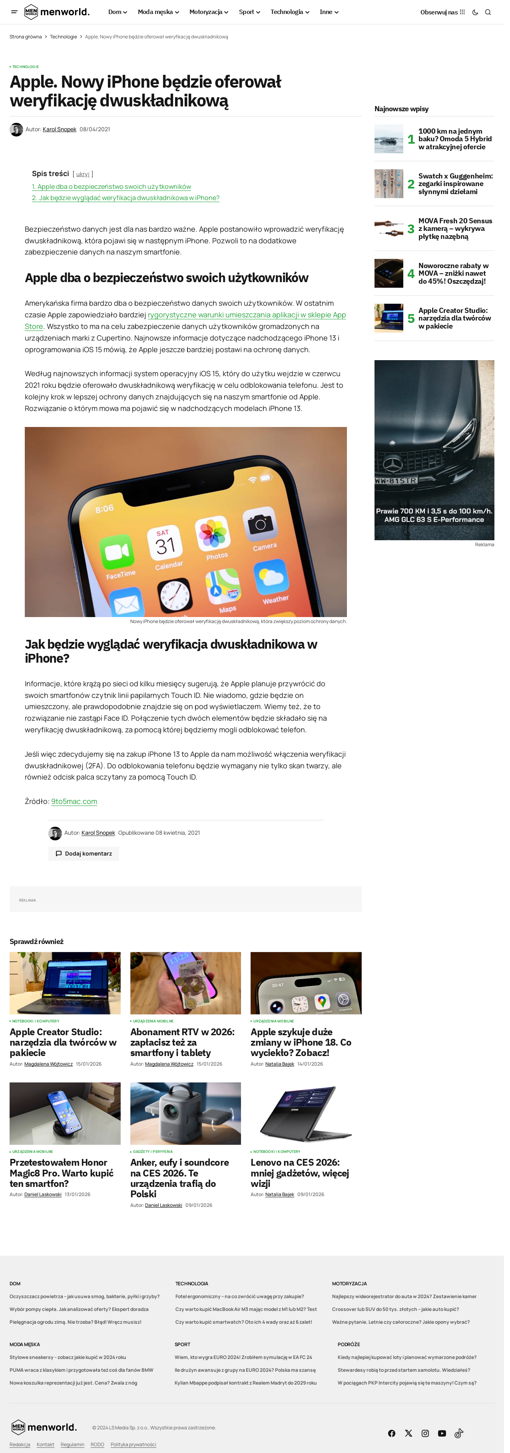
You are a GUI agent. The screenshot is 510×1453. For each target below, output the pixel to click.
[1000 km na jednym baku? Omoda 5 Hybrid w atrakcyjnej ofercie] (389, 138)
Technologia (191, 1283)
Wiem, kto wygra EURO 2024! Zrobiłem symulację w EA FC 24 (243, 1357)
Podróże (349, 1344)
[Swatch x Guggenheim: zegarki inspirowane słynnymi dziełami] (389, 183)
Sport (182, 1344)
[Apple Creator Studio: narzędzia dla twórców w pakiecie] (389, 318)
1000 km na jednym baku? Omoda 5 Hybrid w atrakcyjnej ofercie (455, 139)
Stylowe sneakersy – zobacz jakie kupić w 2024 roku (68, 1357)
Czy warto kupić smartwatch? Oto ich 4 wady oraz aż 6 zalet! (243, 1322)
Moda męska (25, 1344)
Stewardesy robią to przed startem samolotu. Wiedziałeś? (404, 1370)
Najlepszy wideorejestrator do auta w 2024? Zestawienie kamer (404, 1296)
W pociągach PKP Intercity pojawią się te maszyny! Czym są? (407, 1382)
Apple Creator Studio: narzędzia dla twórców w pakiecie (454, 318)
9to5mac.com (74, 801)
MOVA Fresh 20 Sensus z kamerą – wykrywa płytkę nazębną (455, 228)
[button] (14, 12)
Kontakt (45, 1444)
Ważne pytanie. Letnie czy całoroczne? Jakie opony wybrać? (401, 1322)
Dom (15, 1283)
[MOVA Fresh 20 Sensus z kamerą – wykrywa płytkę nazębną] (389, 228)
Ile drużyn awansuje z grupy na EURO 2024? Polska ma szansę (245, 1370)
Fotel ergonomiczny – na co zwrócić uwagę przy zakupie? (239, 1296)
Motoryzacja (349, 1283)
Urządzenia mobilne (153, 1021)
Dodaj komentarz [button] (88, 853)
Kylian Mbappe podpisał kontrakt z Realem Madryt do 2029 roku (246, 1382)
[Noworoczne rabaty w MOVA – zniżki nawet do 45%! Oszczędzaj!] (389, 273)
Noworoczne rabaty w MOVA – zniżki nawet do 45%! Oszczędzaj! (453, 273)
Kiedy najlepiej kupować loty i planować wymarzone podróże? (407, 1357)
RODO (97, 1444)
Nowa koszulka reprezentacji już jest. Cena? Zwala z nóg (73, 1382)
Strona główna (26, 36)
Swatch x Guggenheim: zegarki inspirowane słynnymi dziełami (455, 183)
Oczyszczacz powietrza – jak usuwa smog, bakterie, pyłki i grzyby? (85, 1296)
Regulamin (72, 1444)
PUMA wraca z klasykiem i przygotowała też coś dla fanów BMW (81, 1370)
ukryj (83, 174)
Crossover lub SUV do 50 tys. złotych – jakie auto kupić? (395, 1309)
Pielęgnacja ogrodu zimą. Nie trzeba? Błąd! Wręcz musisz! (75, 1322)
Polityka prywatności (133, 1444)
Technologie (63, 36)
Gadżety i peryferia (153, 1152)
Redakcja (20, 1444)
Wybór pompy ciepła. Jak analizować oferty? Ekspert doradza (79, 1309)
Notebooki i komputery (36, 1021)
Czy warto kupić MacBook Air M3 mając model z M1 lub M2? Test (246, 1309)
